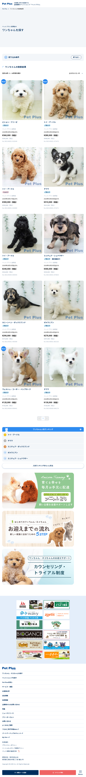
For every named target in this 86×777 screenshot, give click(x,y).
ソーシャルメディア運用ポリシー (13, 748)
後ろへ (47, 418)
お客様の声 (6, 691)
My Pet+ (5, 737)
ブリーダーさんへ (8, 717)
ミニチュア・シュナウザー (16, 458)
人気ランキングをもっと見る (43, 466)
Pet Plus (4, 9)
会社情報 (5, 696)
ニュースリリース (8, 713)
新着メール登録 (21, 772)
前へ (39, 418)
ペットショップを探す (9, 678)
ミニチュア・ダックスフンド (17, 446)
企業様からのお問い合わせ (11, 704)
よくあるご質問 (7, 725)
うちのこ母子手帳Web (9, 729)
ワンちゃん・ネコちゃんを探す (12, 673)
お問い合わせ (6, 721)
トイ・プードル (11, 434)
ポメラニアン (11, 452)
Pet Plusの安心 (7, 682)
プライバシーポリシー (9, 745)
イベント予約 (59, 772)
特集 (3, 709)
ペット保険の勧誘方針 (9, 751)
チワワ (8, 440)
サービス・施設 (7, 687)
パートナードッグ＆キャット (11, 733)
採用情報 (5, 700)
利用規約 (5, 742)
